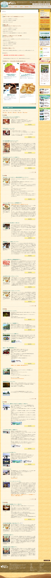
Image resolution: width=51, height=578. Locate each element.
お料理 (15, 6)
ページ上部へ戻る (32, 103)
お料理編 (10, 112)
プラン (42, 6)
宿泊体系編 (25, 112)
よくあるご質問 (42, 563)
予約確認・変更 (43, 28)
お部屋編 (5, 112)
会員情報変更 (42, 29)
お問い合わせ (42, 565)
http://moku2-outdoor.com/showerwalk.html (17, 378)
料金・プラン (45, 20)
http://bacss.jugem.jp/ (14, 478)
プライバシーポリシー (43, 570)
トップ (3, 14)
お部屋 (21, 6)
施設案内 (27, 6)
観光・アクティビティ (34, 6)
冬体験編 (20, 112)
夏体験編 (15, 112)
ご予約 (45, 22)
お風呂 (10, 6)
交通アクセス (32, 570)
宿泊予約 (30, 124)
